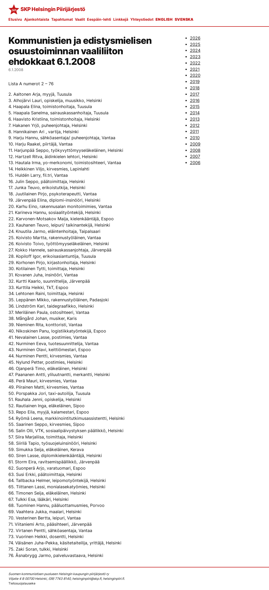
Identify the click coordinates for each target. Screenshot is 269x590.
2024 (195, 50)
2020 (195, 75)
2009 (195, 144)
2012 (195, 125)
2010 (195, 137)
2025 (195, 44)
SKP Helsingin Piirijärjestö (52, 9)
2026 (195, 38)
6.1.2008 (15, 69)
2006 (195, 162)
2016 (195, 100)
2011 (194, 131)
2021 (195, 69)
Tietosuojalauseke (21, 583)
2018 (195, 87)
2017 (194, 94)
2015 (195, 106)
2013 (195, 119)
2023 (195, 56)
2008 (195, 150)
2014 (195, 112)
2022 (195, 63)
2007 (195, 156)
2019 (195, 81)
